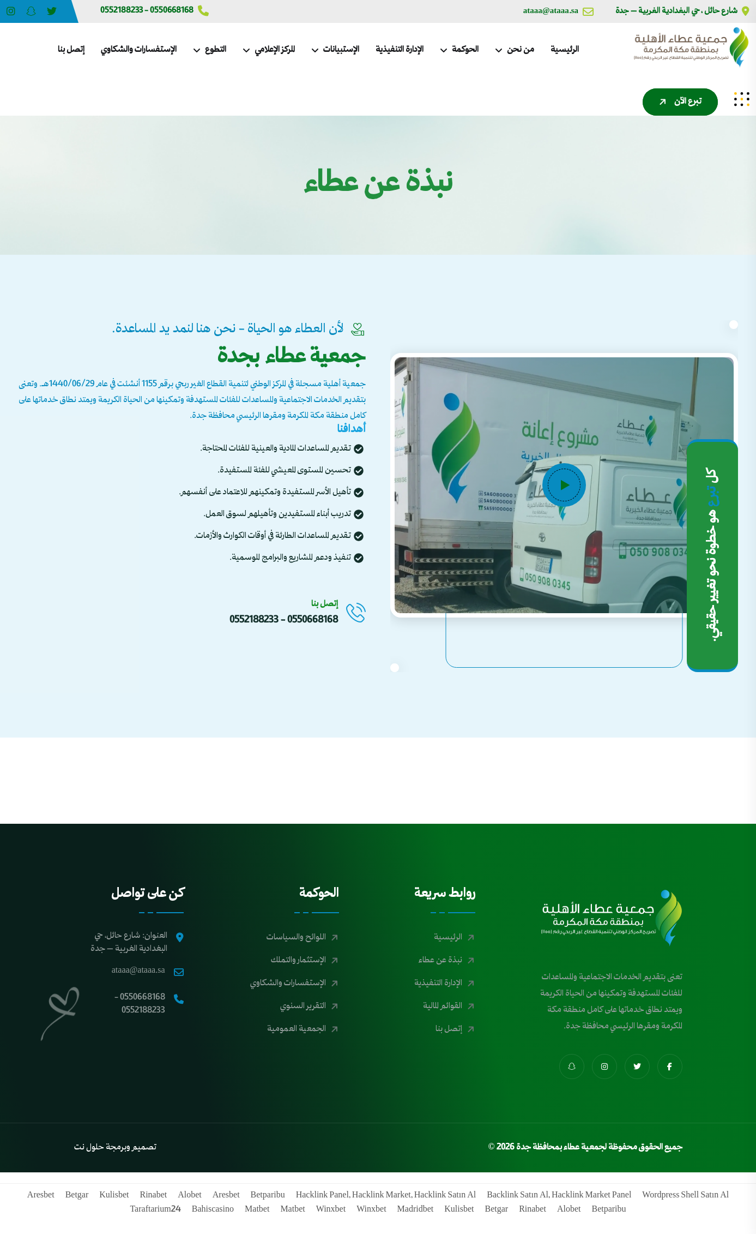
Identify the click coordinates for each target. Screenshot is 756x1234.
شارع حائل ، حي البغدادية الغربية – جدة (682, 11)
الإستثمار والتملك (298, 960)
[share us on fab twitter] (637, 1066)
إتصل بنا (71, 50)
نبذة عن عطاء (440, 960)
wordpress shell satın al (685, 1195)
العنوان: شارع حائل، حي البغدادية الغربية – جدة (137, 943)
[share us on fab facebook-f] (669, 1066)
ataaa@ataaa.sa (558, 11)
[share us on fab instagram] (604, 1066)
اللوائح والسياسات (296, 937)
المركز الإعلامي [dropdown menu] (275, 50)
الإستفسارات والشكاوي (139, 50)
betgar (77, 1195)
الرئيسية (565, 50)
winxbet (371, 1210)
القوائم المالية (442, 1006)
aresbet (226, 1195)
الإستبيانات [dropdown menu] (341, 50)
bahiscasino (213, 1210)
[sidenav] (741, 99)
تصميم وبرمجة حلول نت (115, 1147)
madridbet (415, 1210)
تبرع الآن (679, 102)
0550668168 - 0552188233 (154, 10)
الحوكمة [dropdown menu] (465, 50)
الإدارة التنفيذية (400, 50)
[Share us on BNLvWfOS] (31, 11)
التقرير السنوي (303, 1006)
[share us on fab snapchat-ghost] (571, 1066)
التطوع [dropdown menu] (215, 50)
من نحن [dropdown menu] (520, 50)
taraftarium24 (155, 1210)
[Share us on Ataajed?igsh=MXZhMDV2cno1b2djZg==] (11, 11)
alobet (190, 1195)
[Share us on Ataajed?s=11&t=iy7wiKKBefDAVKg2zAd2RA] (52, 11)
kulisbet (114, 1195)
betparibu (268, 1195)
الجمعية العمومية (296, 1029)
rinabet (153, 1195)
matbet (292, 1210)
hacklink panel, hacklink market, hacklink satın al (386, 1195)
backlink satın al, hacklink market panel (559, 1195)
